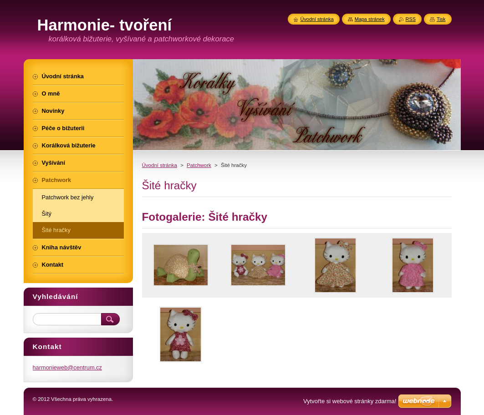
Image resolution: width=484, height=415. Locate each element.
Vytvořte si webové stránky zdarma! (350, 401)
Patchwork (199, 165)
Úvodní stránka (159, 165)
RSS (411, 19)
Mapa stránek (370, 19)
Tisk (441, 19)
